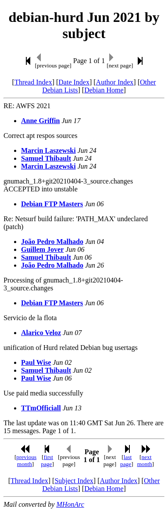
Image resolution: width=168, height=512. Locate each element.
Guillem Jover (42, 249)
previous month (26, 460)
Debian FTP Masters (52, 204)
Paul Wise (36, 362)
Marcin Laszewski (48, 150)
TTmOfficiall (41, 408)
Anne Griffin (40, 120)
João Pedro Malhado (52, 241)
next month (144, 460)
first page (47, 460)
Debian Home (103, 90)
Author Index (115, 82)
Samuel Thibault (46, 158)
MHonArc (70, 504)
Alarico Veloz (41, 332)
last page (126, 460)
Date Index (73, 82)
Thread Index (33, 82)
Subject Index (73, 480)
